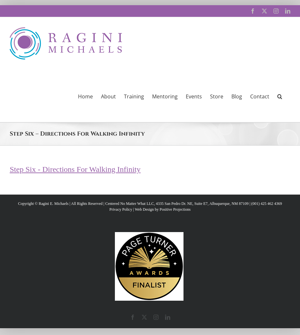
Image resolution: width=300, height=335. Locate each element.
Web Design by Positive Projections (163, 209)
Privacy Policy (120, 209)
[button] (279, 96)
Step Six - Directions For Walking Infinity (75, 169)
